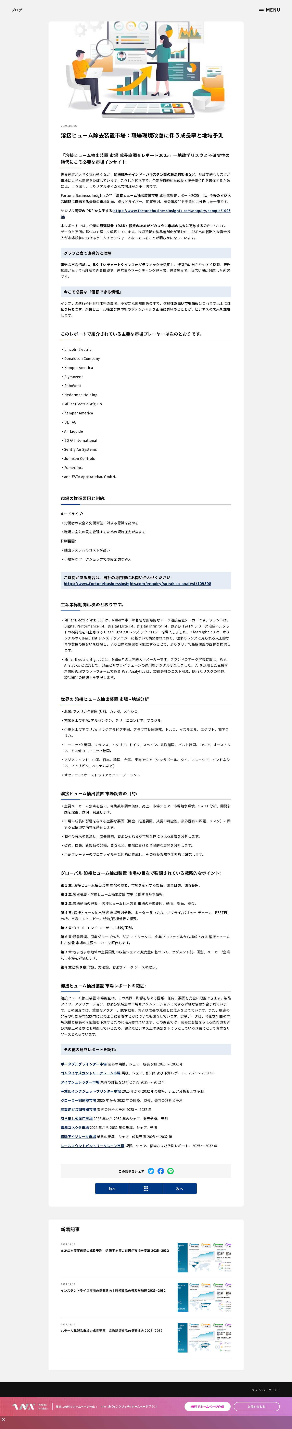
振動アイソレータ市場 (78, 1136)
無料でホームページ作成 (207, 1406)
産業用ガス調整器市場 (78, 1109)
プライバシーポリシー (266, 1390)
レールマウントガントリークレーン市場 (92, 1145)
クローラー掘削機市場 (78, 1100)
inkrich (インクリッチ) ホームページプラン (129, 1406)
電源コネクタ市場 (75, 1127)
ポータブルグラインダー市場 (84, 1063)
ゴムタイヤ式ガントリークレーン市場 (91, 1072)
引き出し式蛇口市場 (77, 1118)
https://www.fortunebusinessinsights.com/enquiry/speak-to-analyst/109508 (137, 583)
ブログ (17, 9)
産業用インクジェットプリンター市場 (91, 1091)
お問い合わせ (257, 1406)
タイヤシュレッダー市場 (80, 1082)
